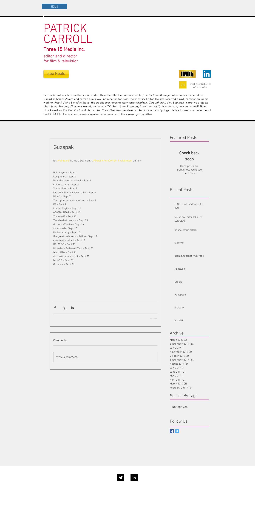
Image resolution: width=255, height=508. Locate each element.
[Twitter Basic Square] (177, 431)
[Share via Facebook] (55, 307)
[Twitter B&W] (120, 477)
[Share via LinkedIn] (72, 307)
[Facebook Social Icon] (172, 431)
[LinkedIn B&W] (134, 477)
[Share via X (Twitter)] (63, 307)
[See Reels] (56, 74)
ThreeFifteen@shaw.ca (199, 84)
